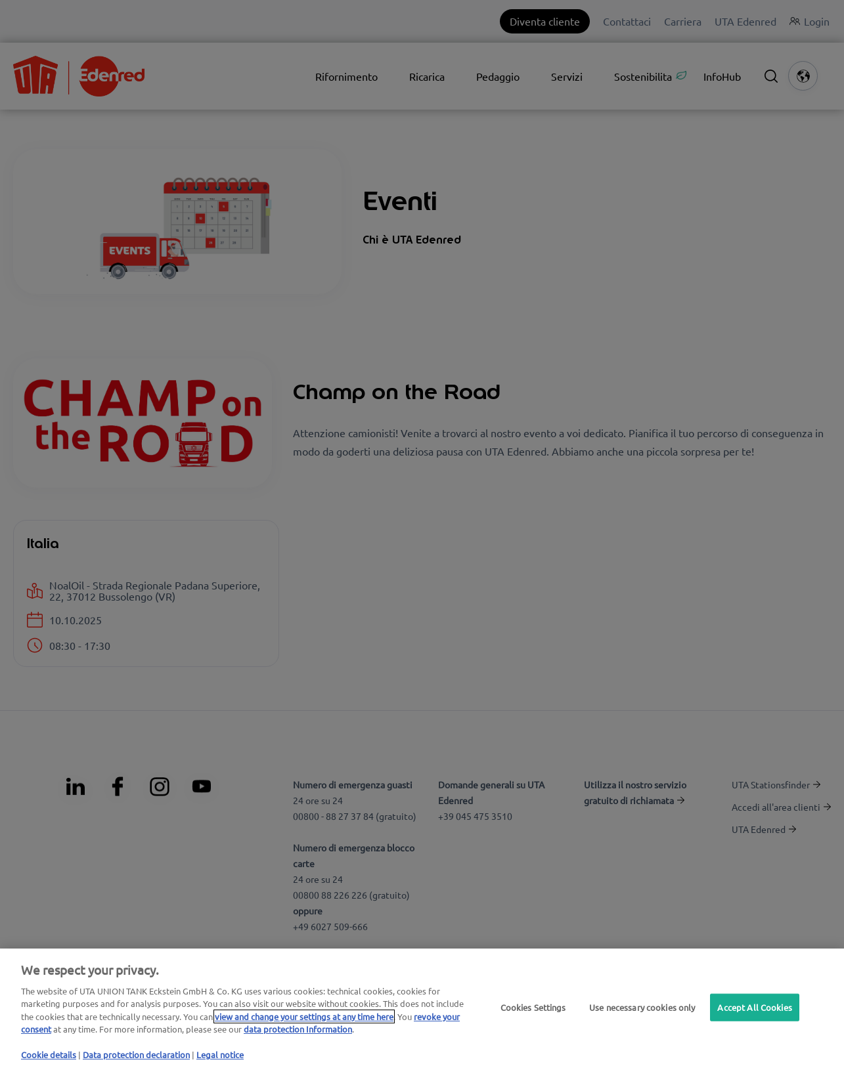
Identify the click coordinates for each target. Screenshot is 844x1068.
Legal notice (220, 1054)
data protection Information (298, 1029)
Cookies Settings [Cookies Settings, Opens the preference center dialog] (533, 1007)
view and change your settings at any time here (304, 1016)
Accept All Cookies (754, 1007)
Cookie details (48, 1054)
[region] (422, 1008)
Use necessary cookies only (642, 1007)
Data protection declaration (136, 1054)
